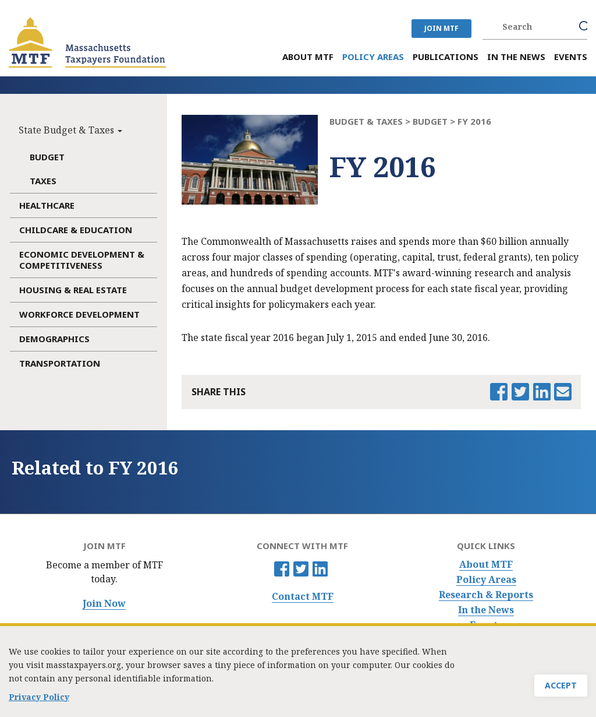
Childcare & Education (75, 230)
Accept (561, 687)
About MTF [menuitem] (308, 56)
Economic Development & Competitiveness (81, 259)
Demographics (54, 339)
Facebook (282, 569)
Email (563, 391)
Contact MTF (303, 597)
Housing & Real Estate (73, 290)
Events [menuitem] (570, 56)
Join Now (104, 604)
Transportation (59, 363)
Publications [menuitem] (445, 56)
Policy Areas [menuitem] (373, 56)
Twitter (301, 569)
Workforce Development (79, 314)
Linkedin (320, 569)
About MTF (486, 564)
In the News (486, 610)
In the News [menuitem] (516, 56)
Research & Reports (486, 595)
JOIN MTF (441, 28)
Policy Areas (486, 580)
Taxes (43, 181)
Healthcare (46, 205)
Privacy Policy (39, 698)
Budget (47, 157)
